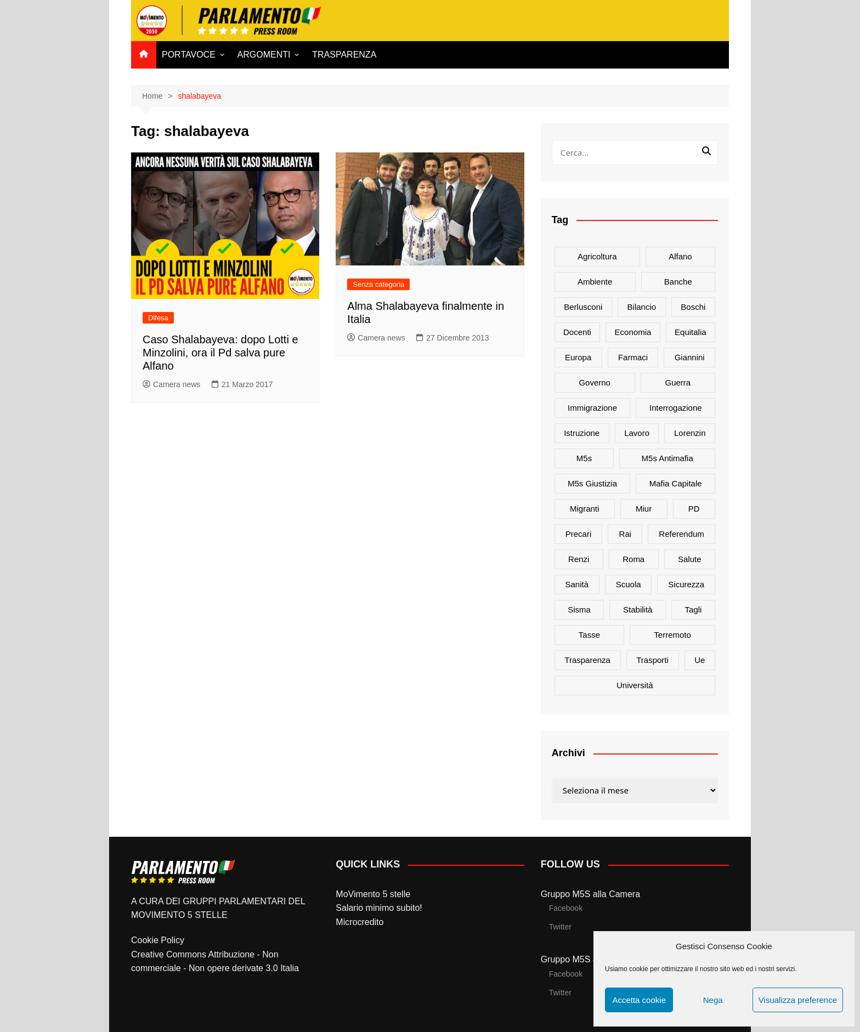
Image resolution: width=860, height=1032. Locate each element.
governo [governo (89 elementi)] (594, 382)
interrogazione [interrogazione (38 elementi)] (675, 407)
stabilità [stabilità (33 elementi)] (637, 609)
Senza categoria (378, 284)
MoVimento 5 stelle (373, 894)
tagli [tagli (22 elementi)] (693, 609)
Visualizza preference (798, 1000)
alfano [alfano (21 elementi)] (680, 256)
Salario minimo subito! (379, 907)
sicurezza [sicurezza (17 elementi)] (686, 584)
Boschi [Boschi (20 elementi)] (693, 306)
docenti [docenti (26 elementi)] (577, 332)
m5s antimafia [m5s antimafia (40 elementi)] (667, 458)
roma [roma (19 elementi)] (633, 559)
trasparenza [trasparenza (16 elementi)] (587, 660)
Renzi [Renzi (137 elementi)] (578, 559)
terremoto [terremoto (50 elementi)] (672, 634)
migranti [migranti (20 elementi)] (584, 508)
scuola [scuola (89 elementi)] (628, 584)
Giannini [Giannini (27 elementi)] (690, 357)
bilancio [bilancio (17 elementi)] (642, 306)
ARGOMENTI (264, 54)
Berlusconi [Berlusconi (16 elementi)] (583, 306)
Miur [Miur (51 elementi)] (644, 508)
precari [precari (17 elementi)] (578, 533)
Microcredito (359, 922)
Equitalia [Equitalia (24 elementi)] (690, 332)
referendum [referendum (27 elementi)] (681, 533)
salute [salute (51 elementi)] (689, 559)
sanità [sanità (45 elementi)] (577, 584)
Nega (713, 1000)
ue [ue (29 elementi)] (699, 660)
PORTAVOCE (189, 54)
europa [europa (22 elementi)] (578, 357)
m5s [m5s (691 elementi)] (584, 458)
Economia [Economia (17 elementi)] (633, 332)
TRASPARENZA (344, 54)
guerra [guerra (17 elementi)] (678, 382)
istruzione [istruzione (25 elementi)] (581, 433)
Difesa (158, 318)
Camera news (171, 384)
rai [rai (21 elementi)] (625, 533)
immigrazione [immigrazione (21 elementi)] (592, 407)
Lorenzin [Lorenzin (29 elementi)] (690, 433)
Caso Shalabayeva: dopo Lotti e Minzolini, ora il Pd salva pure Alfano (220, 352)
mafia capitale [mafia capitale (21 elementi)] (675, 483)
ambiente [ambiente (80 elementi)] (595, 281)
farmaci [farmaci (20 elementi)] (633, 357)
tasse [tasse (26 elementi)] (589, 634)
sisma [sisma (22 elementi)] (579, 609)
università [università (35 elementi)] (634, 685)
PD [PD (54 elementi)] (694, 508)
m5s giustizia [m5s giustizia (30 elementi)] (592, 483)
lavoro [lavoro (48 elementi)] (636, 433)
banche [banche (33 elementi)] (678, 281)
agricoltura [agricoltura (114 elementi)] (597, 256)
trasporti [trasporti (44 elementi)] (652, 660)
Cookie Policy (157, 940)
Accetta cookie (639, 1000)
